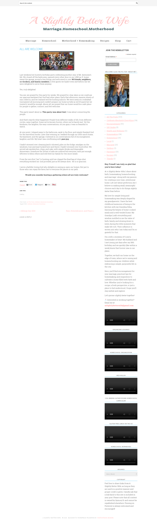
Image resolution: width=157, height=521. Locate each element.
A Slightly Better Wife (66, 22)
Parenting (111, 151)
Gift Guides (111, 127)
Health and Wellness (115, 131)
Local (109, 141)
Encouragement (113, 124)
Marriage (110, 145)
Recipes (110, 155)
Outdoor (110, 148)
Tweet (22, 184)
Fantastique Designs (105, 518)
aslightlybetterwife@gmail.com (119, 305)
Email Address (111, 57)
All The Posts (30, 202)
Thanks (110, 158)
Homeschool (112, 138)
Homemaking (112, 134)
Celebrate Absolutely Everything (44, 202)
